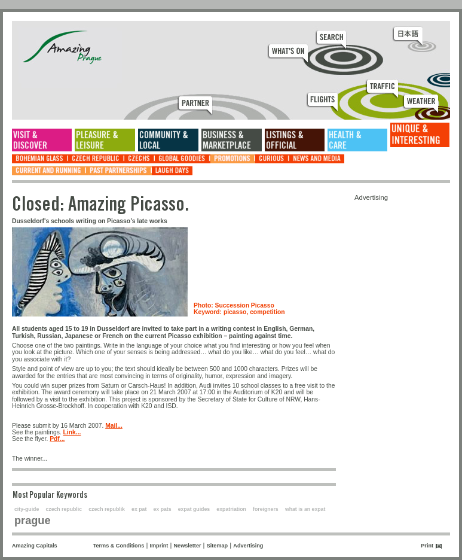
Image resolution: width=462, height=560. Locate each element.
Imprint (159, 546)
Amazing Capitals (34, 546)
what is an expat (305, 509)
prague (32, 520)
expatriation (231, 509)
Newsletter (187, 546)
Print (427, 546)
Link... (72, 432)
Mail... (114, 425)
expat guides (194, 509)
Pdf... (57, 439)
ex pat (138, 509)
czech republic (63, 509)
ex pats (163, 509)
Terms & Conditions (119, 546)
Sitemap (217, 546)
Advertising (248, 546)
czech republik (106, 509)
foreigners (266, 509)
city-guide (26, 509)
